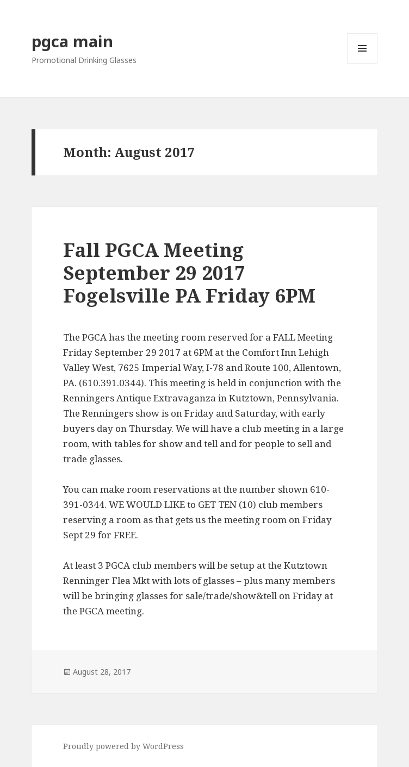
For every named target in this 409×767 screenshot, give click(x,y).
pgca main (72, 41)
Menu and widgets (362, 63)
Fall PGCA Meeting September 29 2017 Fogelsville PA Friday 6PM (189, 272)
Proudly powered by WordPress (123, 746)
